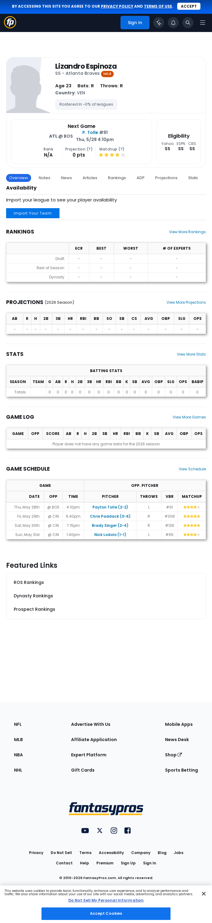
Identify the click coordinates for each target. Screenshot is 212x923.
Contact (64, 863)
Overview (18, 178)
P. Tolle (90, 132)
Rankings (117, 178)
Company (140, 852)
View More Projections (186, 302)
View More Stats (191, 354)
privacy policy (117, 6)
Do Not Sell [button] (61, 852)
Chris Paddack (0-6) (110, 516)
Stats (193, 178)
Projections (166, 178)
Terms (85, 852)
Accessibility (111, 852)
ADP (141, 178)
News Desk (177, 740)
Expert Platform (88, 755)
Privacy (36, 852)
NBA (18, 755)
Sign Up (128, 863)
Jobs (178, 852)
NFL (18, 724)
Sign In (149, 863)
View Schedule (192, 469)
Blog (162, 852)
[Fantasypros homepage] (10, 27)
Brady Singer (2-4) (110, 525)
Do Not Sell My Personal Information (106, 900)
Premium (104, 863)
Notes (44, 178)
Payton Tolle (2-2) (110, 507)
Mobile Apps (179, 724)
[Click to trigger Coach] (158, 22)
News (66, 178)
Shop (173, 755)
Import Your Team (33, 213)
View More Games (189, 417)
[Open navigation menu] (202, 22)
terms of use (158, 6)
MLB (18, 740)
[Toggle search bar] (187, 22)
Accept (189, 6)
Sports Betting (181, 770)
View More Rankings (187, 231)
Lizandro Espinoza (86, 66)
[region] (106, 904)
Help (84, 863)
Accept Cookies (106, 913)
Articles (90, 178)
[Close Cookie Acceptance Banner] (204, 894)
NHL (18, 770)
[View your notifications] (173, 22)
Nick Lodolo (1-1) (110, 534)
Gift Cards (83, 770)
